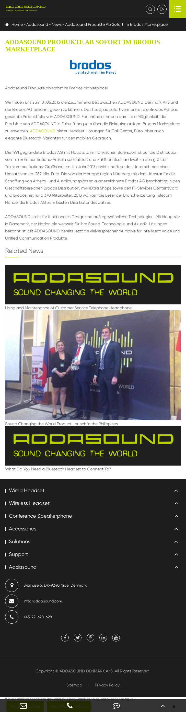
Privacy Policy (107, 685)
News (57, 24)
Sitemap (74, 685)
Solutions (19, 541)
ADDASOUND (42, 130)
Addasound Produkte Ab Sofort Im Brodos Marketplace (116, 24)
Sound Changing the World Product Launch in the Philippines (61, 423)
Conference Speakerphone (40, 516)
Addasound (37, 24)
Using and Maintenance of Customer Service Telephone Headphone (68, 307)
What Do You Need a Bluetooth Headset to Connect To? (58, 469)
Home (17, 24)
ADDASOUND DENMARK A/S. (87, 671)
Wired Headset (27, 490)
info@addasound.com (33, 601)
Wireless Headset (29, 503)
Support (18, 554)
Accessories (22, 529)
